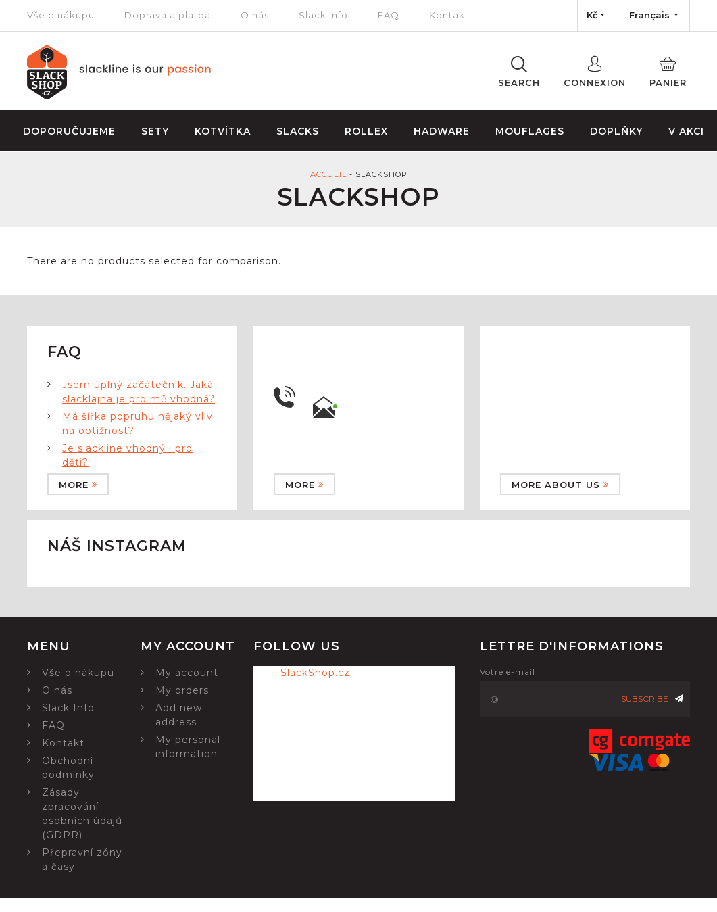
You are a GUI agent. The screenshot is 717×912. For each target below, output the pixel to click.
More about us (560, 484)
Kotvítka (223, 131)
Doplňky (616, 131)
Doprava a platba (167, 14)
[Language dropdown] (652, 15)
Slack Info (323, 14)
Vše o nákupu (61, 14)
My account (186, 673)
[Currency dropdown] (597, 15)
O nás (255, 14)
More (78, 484)
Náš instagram (117, 546)
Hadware (442, 131)
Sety (155, 131)
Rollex (366, 131)
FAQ (388, 14)
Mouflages (529, 131)
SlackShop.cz (315, 673)
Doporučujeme (69, 131)
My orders (182, 690)
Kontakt (449, 14)
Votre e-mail (507, 672)
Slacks (297, 131)
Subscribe (652, 699)
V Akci (686, 131)
